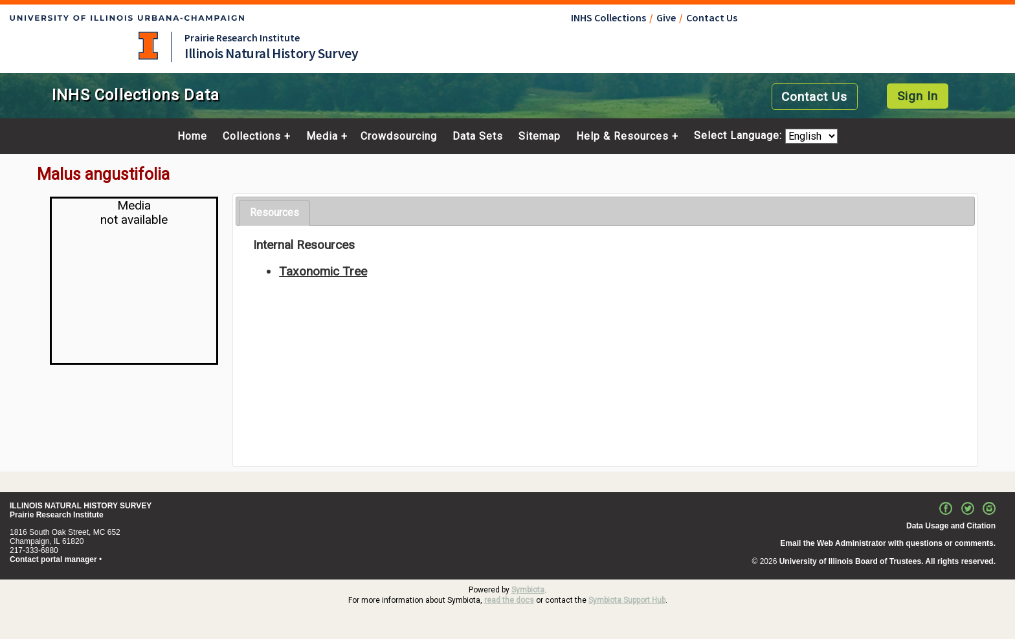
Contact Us (711, 17)
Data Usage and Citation (951, 525)
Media (322, 136)
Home (192, 136)
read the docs (509, 600)
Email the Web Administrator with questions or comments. (888, 543)
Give (666, 17)
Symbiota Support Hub (626, 600)
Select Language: (739, 136)
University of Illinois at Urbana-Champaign (148, 46)
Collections (252, 136)
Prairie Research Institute (242, 37)
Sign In (917, 96)
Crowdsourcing (399, 136)
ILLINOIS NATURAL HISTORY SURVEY (80, 505)
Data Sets (477, 136)
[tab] (274, 213)
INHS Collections (608, 17)
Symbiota (527, 589)
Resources (274, 212)
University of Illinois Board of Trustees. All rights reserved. (887, 561)
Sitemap (540, 136)
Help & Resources (622, 136)
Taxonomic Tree (323, 271)
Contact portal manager (53, 559)
